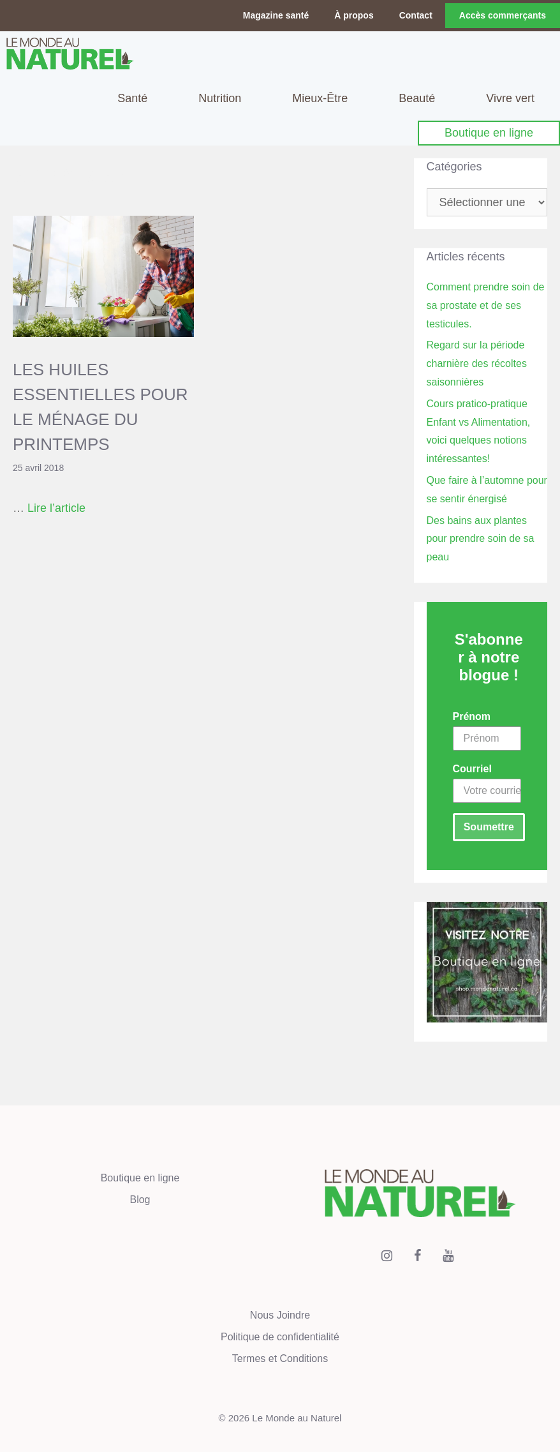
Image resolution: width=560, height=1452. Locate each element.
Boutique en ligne (489, 132)
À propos (353, 15)
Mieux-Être (320, 98)
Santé (132, 98)
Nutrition (219, 98)
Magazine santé (276, 15)
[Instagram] (387, 1256)
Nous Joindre (280, 1315)
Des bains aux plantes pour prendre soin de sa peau (480, 539)
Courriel (472, 768)
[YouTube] (448, 1256)
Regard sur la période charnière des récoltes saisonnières (477, 363)
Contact (415, 15)
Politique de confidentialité (280, 1336)
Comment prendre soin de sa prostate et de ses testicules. (486, 305)
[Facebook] (418, 1256)
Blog (139, 1199)
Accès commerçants (502, 15)
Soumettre (489, 826)
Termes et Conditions (280, 1358)
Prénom (472, 716)
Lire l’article (56, 508)
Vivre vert (510, 98)
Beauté (417, 98)
